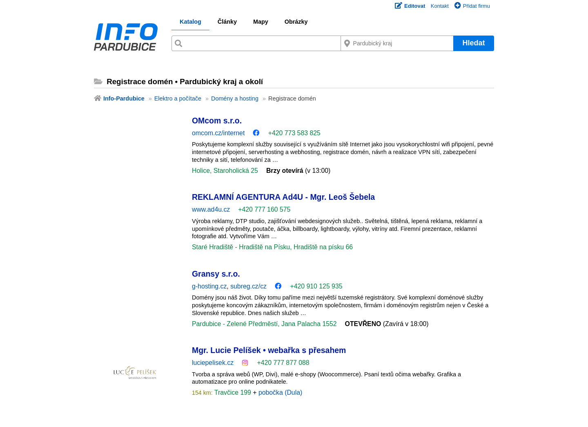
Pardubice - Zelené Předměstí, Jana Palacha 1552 (264, 323)
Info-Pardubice (124, 98)
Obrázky (296, 21)
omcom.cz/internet (218, 133)
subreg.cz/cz (248, 286)
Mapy (260, 21)
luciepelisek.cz (213, 362)
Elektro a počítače (177, 98)
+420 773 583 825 (294, 133)
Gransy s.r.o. (216, 273)
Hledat (473, 43)
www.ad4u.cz (211, 209)
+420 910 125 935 (316, 286)
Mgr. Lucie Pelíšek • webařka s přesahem (269, 350)
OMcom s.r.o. (217, 120)
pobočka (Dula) (280, 392)
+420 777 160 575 (264, 209)
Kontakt (440, 6)
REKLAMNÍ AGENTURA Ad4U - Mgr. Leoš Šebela (283, 196)
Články (227, 21)
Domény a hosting (234, 98)
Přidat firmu (472, 6)
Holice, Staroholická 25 (225, 170)
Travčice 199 (233, 392)
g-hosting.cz (209, 286)
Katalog (190, 21)
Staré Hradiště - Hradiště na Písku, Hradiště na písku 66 (272, 247)
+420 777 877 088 (283, 362)
